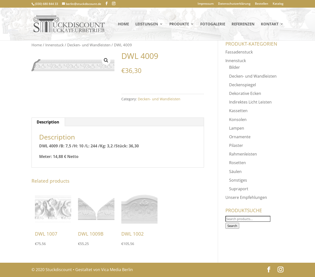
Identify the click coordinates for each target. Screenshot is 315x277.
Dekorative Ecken (245, 93)
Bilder (234, 67)
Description (48, 122)
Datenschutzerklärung (234, 4)
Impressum (206, 4)
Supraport (238, 188)
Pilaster (236, 145)
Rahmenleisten (243, 154)
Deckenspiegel (242, 84)
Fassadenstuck (239, 52)
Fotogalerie (212, 24)
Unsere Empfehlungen (246, 197)
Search (232, 226)
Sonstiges (238, 180)
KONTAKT (270, 24)
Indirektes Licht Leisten (250, 102)
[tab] (48, 122)
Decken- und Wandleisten (88, 44)
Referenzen (243, 24)
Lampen (236, 128)
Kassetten (238, 110)
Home (123, 24)
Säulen (235, 171)
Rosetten (237, 162)
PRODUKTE (179, 24)
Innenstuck (54, 44)
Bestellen (261, 4)
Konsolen (238, 119)
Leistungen (146, 24)
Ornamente (240, 136)
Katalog (278, 4)
